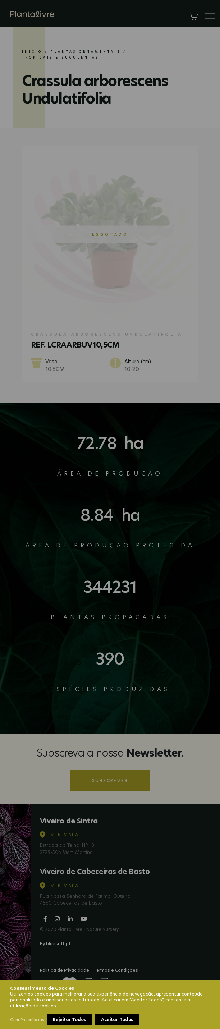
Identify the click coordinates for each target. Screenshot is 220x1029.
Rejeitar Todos (69, 1019)
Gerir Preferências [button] (27, 1020)
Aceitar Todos (117, 1019)
